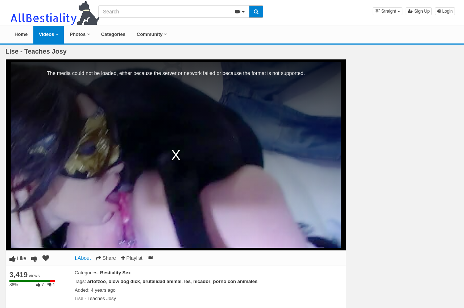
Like (17, 258)
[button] (387, 11)
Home (21, 34)
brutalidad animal (162, 281)
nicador (201, 281)
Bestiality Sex (115, 272)
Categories (113, 34)
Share (106, 258)
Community (152, 34)
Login (445, 11)
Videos (48, 34)
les (187, 281)
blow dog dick (124, 281)
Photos (80, 34)
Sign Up (419, 11)
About (83, 258)
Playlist (131, 258)
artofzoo (96, 281)
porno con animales (235, 281)
